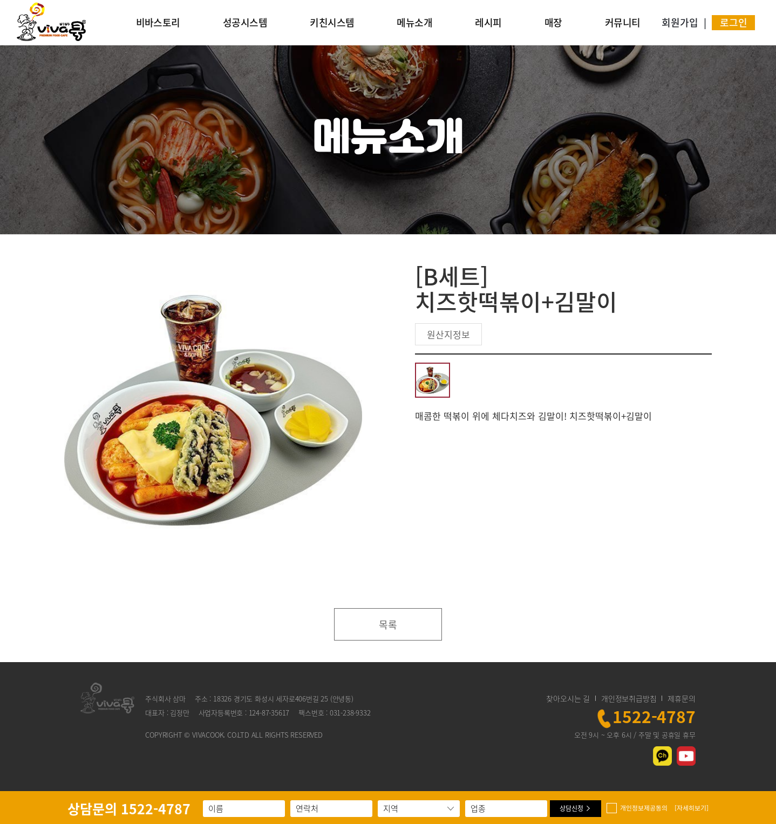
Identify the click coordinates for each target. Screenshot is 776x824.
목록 (388, 624)
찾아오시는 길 (568, 698)
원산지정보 (448, 334)
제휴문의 (681, 698)
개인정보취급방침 (628, 698)
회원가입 (680, 22)
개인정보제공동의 (664, 808)
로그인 (733, 22)
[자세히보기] (692, 808)
